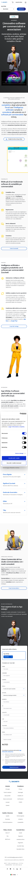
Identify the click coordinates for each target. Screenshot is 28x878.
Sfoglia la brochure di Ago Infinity (14, 139)
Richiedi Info (21, 9)
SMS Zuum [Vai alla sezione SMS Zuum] (7, 839)
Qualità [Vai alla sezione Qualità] (7, 816)
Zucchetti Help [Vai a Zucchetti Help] (20, 846)
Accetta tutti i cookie (14, 458)
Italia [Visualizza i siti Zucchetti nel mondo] (14, 874)
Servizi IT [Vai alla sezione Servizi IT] (8, 832)
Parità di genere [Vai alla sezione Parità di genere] (20, 816)
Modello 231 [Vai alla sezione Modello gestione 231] (20, 795)
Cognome (4, 673)
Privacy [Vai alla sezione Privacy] (20, 789)
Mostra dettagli (19, 453)
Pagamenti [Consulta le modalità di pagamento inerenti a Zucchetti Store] (20, 842)
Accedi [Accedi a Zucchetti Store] (20, 832)
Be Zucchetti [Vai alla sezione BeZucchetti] (7, 795)
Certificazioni (20, 799)
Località (4, 712)
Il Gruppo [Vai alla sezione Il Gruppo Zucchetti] (7, 789)
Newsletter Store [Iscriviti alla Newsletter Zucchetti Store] (20, 849)
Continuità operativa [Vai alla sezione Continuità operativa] (7, 822)
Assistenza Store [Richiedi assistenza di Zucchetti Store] (20, 839)
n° (2, 705)
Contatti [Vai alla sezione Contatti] (7, 802)
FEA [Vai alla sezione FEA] (8, 836)
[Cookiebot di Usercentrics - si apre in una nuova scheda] (20, 414)
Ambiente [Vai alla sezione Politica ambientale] (20, 819)
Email (3, 732)
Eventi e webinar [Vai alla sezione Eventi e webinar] (7, 792)
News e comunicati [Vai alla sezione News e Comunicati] (7, 799)
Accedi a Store (19, 2)
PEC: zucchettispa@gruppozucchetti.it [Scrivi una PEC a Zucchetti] (14, 857)
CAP (3, 719)
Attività (4, 692)
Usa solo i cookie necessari (14, 463)
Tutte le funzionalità (14, 248)
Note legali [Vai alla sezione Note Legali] (20, 792)
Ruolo (3, 686)
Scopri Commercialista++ (14, 588)
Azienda (4, 679)
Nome (3, 666)
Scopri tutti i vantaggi (14, 326)
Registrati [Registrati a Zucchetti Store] (20, 836)
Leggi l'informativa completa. (16, 426)
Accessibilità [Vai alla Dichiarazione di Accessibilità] (20, 822)
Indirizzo (4, 699)
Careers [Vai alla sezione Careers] (7, 805)
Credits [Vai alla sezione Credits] (20, 802)
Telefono (4, 725)
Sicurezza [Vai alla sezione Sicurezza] (7, 819)
